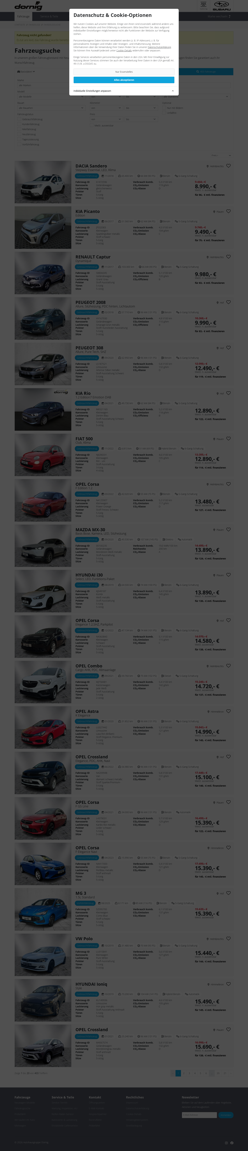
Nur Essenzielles (124, 71)
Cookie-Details (124, 50)
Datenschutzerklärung (159, 47)
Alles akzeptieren (124, 79)
